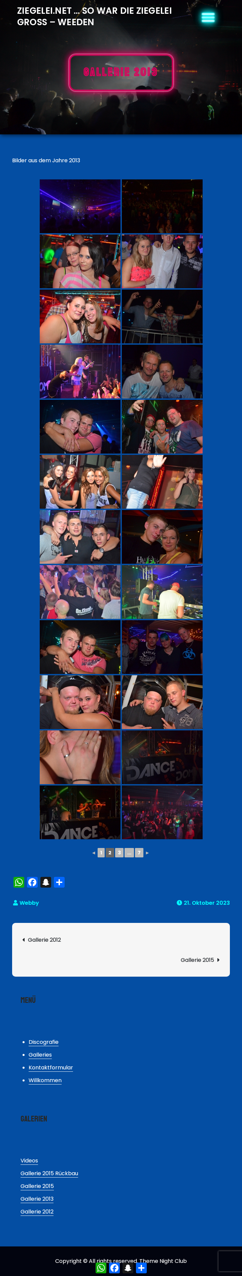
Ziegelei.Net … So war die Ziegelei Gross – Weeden (94, 16)
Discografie (44, 1042)
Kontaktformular (51, 1067)
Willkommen (45, 1080)
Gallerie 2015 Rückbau (49, 1173)
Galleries (40, 1055)
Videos (29, 1160)
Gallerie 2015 (197, 960)
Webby (29, 903)
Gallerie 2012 (44, 940)
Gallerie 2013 (37, 1199)
